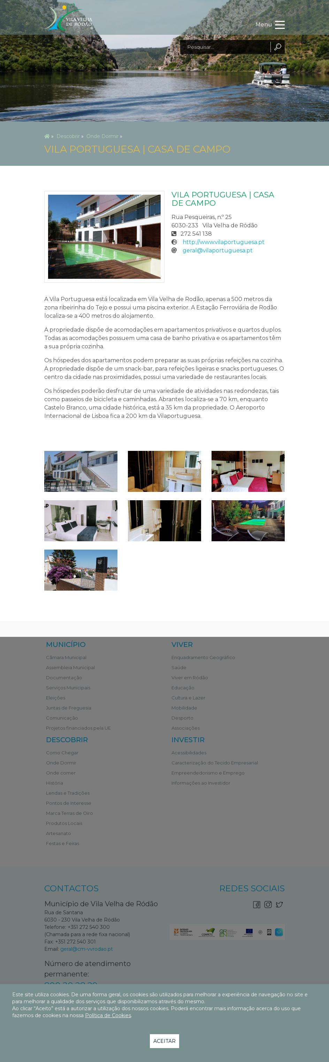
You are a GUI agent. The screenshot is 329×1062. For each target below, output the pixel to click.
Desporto (182, 718)
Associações (185, 728)
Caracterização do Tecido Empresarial (214, 762)
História (54, 783)
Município (66, 644)
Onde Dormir (102, 136)
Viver (182, 644)
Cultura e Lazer (188, 697)
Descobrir (68, 136)
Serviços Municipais (68, 687)
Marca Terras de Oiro (69, 813)
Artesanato (58, 833)
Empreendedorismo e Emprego (208, 773)
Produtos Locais (64, 823)
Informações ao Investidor (200, 783)
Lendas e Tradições (68, 793)
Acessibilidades (188, 752)
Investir (188, 740)
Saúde (178, 667)
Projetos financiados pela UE (78, 728)
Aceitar (164, 1041)
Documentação (64, 677)
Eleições (55, 697)
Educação (182, 687)
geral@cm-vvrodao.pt (86, 949)
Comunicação (62, 718)
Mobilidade (184, 708)
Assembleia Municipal (70, 667)
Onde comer (61, 773)
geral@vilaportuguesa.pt (218, 250)
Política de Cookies (108, 1015)
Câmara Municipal (66, 657)
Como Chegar (62, 752)
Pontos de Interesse (68, 803)
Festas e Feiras (62, 843)
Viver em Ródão (189, 677)
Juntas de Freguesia (68, 708)
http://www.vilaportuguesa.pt (224, 242)
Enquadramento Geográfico (203, 657)
